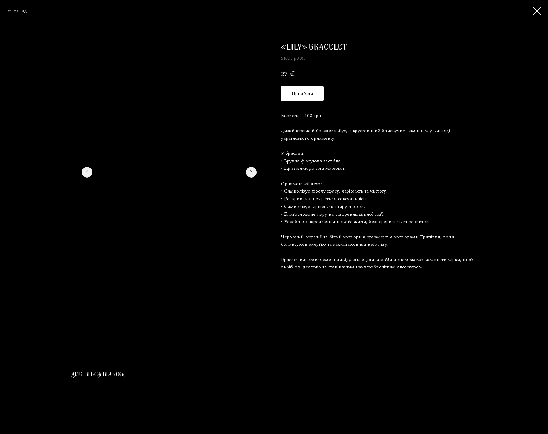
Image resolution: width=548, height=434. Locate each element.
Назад (20, 10)
